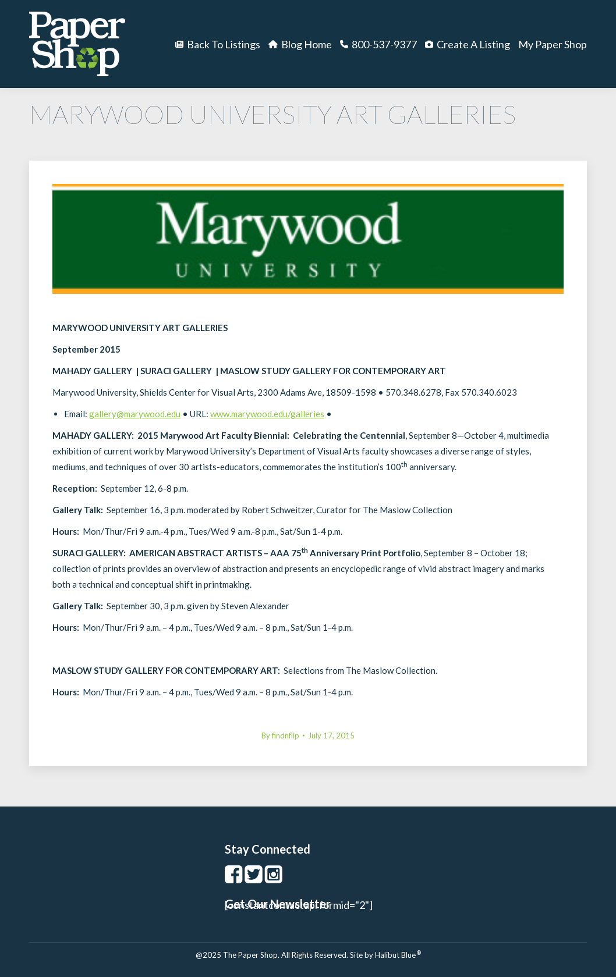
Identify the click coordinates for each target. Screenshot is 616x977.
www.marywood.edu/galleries (267, 413)
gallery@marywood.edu (134, 413)
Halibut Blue (398, 955)
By (280, 735)
